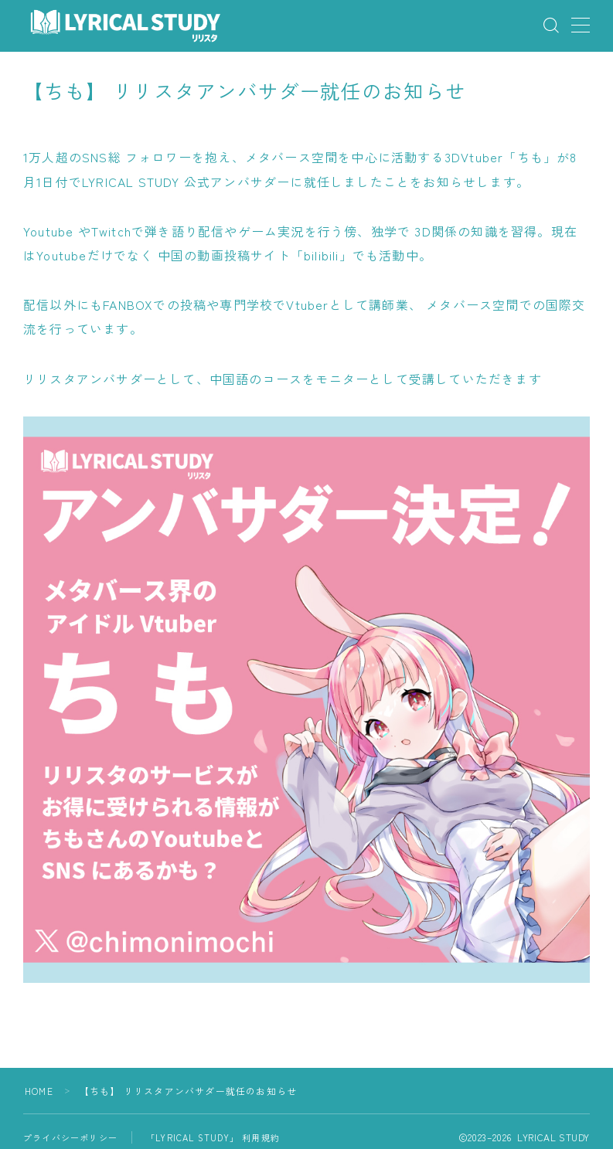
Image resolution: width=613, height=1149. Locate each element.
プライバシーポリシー (70, 1137)
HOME (39, 1090)
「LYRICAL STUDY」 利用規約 (213, 1137)
